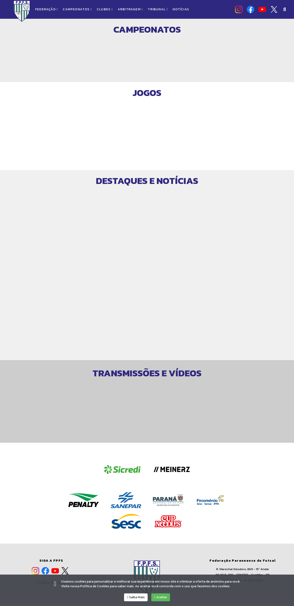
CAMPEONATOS (77, 9)
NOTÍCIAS (181, 9)
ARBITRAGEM (130, 9)
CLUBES (105, 9)
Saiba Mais (136, 597)
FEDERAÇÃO (46, 9)
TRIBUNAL (158, 9)
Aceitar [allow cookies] (160, 597)
